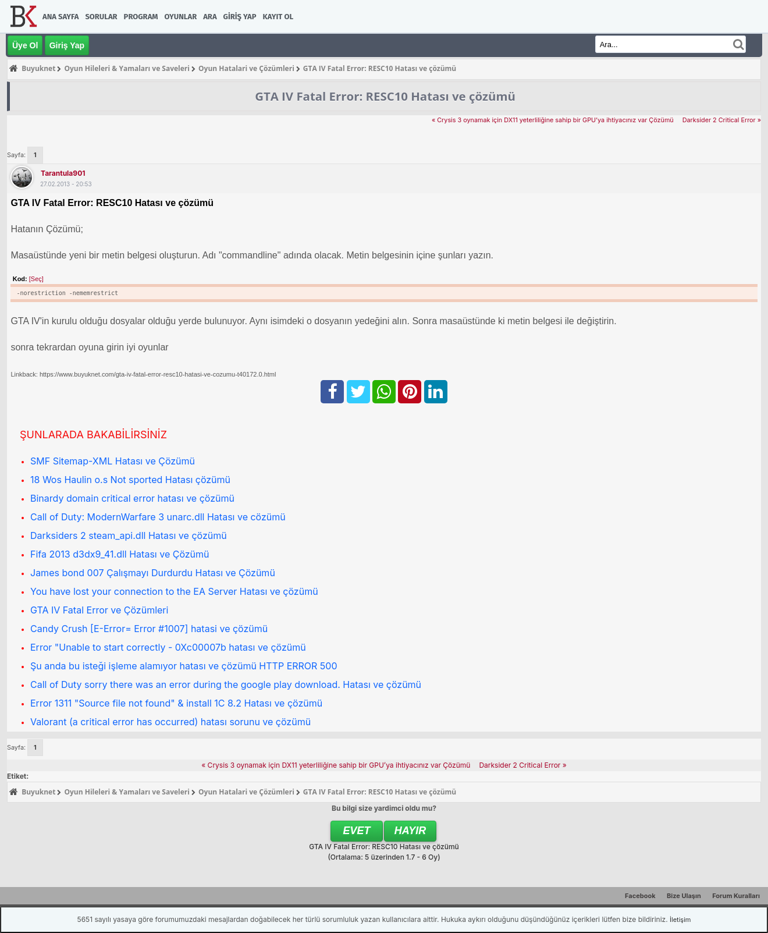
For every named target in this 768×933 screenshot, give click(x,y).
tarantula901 (63, 173)
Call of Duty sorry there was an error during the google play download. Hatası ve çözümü (225, 684)
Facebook (640, 896)
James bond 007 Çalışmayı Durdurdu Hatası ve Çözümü (152, 573)
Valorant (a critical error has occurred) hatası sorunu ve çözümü (170, 722)
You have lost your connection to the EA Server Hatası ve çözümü (174, 591)
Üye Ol (25, 45)
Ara (209, 16)
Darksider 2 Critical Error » (721, 120)
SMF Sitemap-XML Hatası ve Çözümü (112, 461)
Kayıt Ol (278, 16)
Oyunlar (181, 16)
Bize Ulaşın (684, 896)
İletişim (680, 920)
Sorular (101, 16)
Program (141, 16)
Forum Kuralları (736, 896)
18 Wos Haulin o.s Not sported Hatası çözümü (130, 479)
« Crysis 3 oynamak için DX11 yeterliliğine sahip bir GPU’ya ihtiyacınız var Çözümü (553, 120)
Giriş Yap (240, 16)
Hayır (410, 830)
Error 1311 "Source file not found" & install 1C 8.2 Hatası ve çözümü (176, 703)
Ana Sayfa (60, 16)
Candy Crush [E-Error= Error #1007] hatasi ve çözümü (149, 628)
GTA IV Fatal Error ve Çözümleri (99, 610)
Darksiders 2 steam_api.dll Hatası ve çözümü (128, 535)
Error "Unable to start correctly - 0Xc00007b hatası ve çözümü (168, 647)
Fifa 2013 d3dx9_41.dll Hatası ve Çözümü (119, 554)
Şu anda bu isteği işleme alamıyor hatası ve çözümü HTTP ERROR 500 (183, 666)
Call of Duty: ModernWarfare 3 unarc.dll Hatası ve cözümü (158, 517)
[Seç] (36, 278)
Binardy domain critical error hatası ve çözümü (132, 498)
